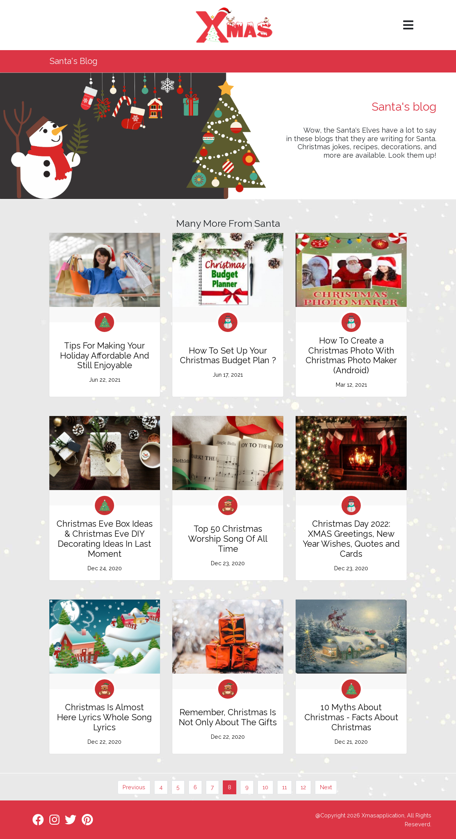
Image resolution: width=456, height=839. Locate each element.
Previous (134, 787)
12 (303, 787)
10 (265, 787)
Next (326, 787)
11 (284, 787)
